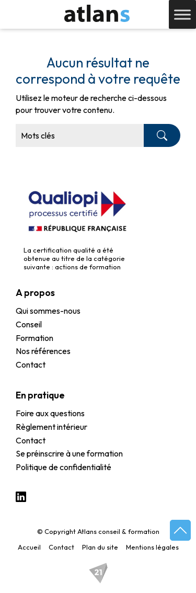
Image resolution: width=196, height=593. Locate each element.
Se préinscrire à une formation (69, 454)
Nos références (43, 351)
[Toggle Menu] (182, 14)
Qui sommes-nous (48, 311)
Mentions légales (152, 547)
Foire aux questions (50, 413)
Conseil (29, 324)
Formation (34, 338)
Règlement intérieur (51, 427)
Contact (30, 365)
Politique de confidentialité (63, 467)
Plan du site (100, 547)
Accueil (29, 547)
